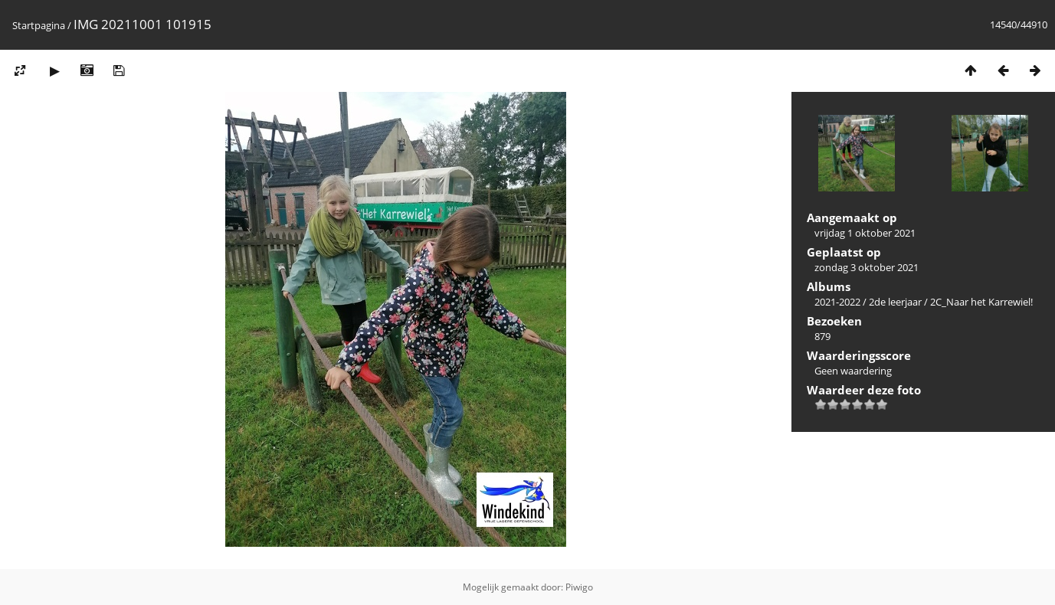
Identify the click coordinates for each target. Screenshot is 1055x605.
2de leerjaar (895, 302)
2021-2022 (837, 302)
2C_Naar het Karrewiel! (981, 302)
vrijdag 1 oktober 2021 (865, 233)
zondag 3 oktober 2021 (866, 267)
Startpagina (38, 25)
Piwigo (579, 587)
